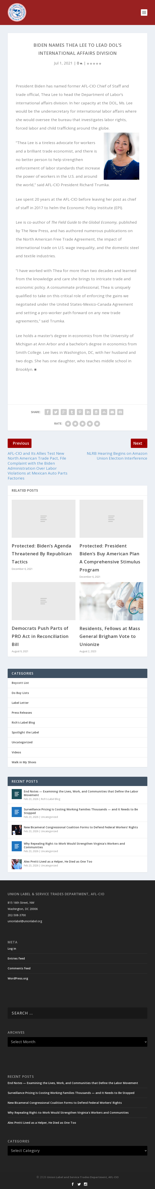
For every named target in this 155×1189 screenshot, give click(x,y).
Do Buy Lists (20, 693)
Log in (12, 948)
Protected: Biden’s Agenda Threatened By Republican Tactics (42, 554)
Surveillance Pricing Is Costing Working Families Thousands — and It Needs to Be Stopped (81, 811)
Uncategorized (22, 742)
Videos (16, 752)
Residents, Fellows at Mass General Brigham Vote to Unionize (110, 636)
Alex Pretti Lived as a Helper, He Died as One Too (58, 861)
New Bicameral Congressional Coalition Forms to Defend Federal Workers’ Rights (81, 827)
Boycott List (20, 683)
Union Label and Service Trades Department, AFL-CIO (83, 1177)
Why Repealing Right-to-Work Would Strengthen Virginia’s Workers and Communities (74, 845)
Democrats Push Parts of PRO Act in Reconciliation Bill (40, 636)
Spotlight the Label (25, 732)
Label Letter (20, 703)
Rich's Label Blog (23, 722)
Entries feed (16, 958)
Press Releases (22, 712)
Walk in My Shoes (24, 762)
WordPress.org (18, 978)
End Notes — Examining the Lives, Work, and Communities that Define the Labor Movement (81, 793)
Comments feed (19, 968)
